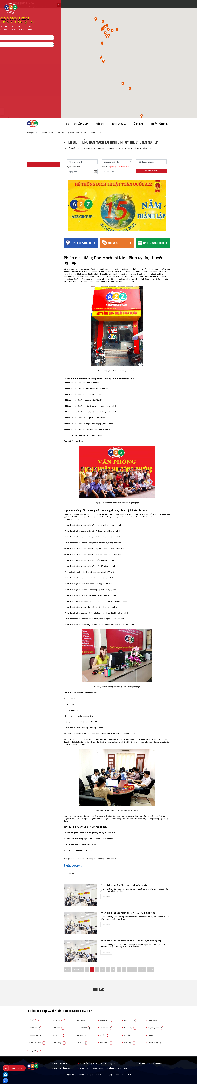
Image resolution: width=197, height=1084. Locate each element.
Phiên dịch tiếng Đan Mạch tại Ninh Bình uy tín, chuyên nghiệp (70, 132)
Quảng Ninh (107, 1020)
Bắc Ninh (130, 1020)
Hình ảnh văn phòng (159, 123)
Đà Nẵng (130, 1035)
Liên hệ (81, 1074)
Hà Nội (34, 1020)
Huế (104, 1035)
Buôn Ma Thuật (37, 1043)
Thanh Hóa (35, 1035)
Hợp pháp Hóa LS (120, 123)
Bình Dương (155, 1043)
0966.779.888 (85, 1068)
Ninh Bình (59, 1027)
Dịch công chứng (82, 123)
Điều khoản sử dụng (104, 1074)
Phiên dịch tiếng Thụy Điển (91, 858)
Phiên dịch (101, 123)
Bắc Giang (130, 1027)
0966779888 (98, 1068)
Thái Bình (106, 1027)
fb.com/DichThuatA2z (61, 1063)
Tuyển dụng (71, 1074)
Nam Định (35, 1027)
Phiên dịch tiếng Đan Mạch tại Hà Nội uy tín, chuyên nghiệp (129, 912)
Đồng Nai (35, 1050)
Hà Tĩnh (81, 1035)
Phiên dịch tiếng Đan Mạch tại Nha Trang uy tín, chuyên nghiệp (131, 940)
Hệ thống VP (139, 123)
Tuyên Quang (155, 1027)
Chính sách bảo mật (123, 1074)
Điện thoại (115, 167)
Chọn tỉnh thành (18, 50)
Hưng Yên (59, 1020)
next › (142, 969)
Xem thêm (106, 896)
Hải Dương (154, 1020)
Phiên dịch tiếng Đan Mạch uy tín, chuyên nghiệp (124, 885)
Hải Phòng (82, 1020)
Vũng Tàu (106, 1043)
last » (151, 969)
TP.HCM (81, 1043)
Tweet (69, 873)
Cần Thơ (129, 1043)
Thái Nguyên (83, 1027)
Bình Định (154, 1035)
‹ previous (78, 969)
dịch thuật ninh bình (110, 858)
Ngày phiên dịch (73, 167)
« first (67, 969)
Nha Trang (59, 1043)
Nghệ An (58, 1035)
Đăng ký (90, 1074)
